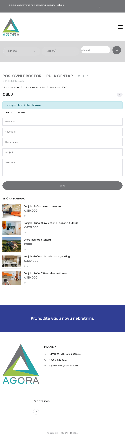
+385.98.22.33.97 (58, 360)
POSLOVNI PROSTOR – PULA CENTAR (37, 76)
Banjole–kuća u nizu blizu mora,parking (47, 256)
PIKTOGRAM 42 (64, 433)
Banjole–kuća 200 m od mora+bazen (46, 273)
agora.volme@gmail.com (63, 365)
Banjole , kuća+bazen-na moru (42, 206)
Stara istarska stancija (37, 240)
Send (62, 185)
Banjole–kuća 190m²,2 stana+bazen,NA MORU (51, 223)
